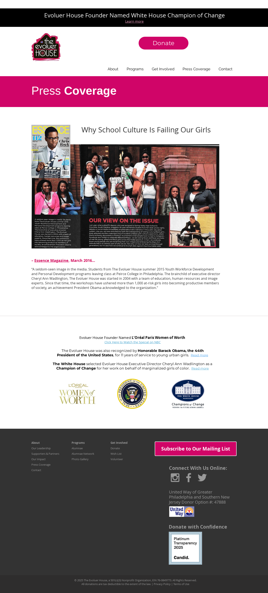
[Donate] (163, 43)
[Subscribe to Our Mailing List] (196, 448)
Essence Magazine (51, 260)
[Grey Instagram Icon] (175, 478)
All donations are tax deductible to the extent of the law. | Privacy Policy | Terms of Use (135, 584)
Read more (199, 355)
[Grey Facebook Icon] (189, 478)
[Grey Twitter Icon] (202, 478)
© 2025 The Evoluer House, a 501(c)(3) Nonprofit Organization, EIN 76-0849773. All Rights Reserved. (135, 580)
